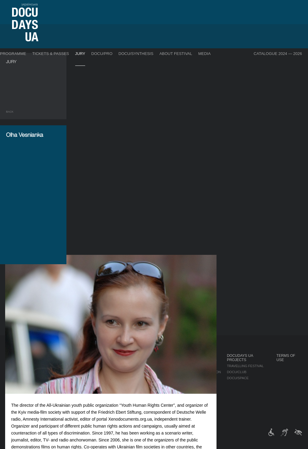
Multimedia (204, 378)
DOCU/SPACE (238, 378)
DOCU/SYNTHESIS (135, 53)
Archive (163, 408)
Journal (14, 356)
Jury (80, 53)
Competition (47, 362)
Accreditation (207, 372)
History (163, 402)
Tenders (164, 396)
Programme (13, 53)
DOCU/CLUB (236, 372)
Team (160, 378)
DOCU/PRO (101, 53)
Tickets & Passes (50, 53)
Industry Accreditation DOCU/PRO (107, 362)
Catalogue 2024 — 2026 (278, 53)
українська (29, 4)
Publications (18, 362)
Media (204, 53)
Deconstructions (53, 374)
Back (10, 111)
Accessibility (168, 390)
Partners (164, 384)
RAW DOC (84, 368)
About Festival (175, 53)
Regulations (167, 362)
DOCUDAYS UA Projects (240, 358)
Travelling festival (245, 366)
